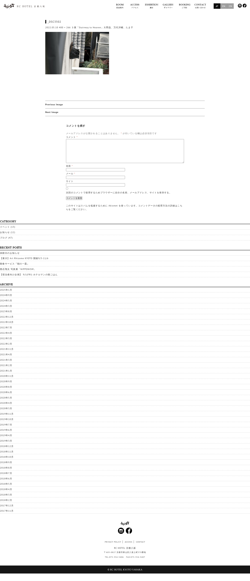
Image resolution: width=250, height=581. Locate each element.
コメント (72, 137)
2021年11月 (7, 349)
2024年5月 (6, 300)
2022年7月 (6, 327)
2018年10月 (7, 456)
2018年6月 (6, 478)
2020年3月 (6, 408)
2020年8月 (6, 386)
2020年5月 (6, 397)
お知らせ (5, 232)
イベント (5, 226)
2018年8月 (6, 467)
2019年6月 (6, 429)
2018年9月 (6, 462)
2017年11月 (7, 510)
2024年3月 (6, 306)
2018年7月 (6, 473)
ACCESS (128, 542)
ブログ (3, 237)
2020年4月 (6, 403)
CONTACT (140, 542)
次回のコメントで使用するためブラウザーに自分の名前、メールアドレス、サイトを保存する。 (119, 192)
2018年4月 (6, 489)
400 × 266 (65, 27)
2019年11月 (7, 413)
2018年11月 (7, 451)
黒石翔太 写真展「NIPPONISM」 (18, 269)
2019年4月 (6, 435)
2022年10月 (7, 322)
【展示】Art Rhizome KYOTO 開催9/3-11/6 (24, 258)
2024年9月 (6, 295)
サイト (69, 181)
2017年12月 (7, 505)
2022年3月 (6, 338)
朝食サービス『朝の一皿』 (14, 263)
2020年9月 (6, 381)
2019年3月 (6, 440)
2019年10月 (7, 419)
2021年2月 (6, 365)
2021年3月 (6, 359)
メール (70, 173)
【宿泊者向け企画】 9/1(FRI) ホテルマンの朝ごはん (29, 274)
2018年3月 (6, 494)
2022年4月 (6, 332)
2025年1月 (6, 289)
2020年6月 (6, 392)
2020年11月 (7, 376)
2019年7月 (6, 424)
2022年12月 (7, 316)
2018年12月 (7, 446)
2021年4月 (6, 354)
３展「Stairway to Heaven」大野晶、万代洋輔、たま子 (102, 27)
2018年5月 (6, 483)
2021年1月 (6, 370)
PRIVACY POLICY (113, 542)
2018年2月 (6, 500)
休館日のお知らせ (10, 253)
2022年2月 (6, 343)
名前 (69, 165)
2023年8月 (6, 311)
